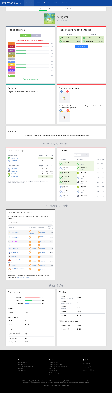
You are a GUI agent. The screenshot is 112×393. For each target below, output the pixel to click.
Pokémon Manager (54, 373)
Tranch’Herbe (66, 38)
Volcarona (12, 256)
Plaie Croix (14, 174)
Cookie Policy (86, 368)
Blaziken (12, 265)
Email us (87, 360)
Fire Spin (32, 248)
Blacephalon (13, 232)
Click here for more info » (24, 277)
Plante (11, 76)
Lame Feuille (65, 41)
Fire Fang (32, 242)
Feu (11, 43)
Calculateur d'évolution (55, 364)
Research (65, 3)
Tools (38, 3)
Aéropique (14, 168)
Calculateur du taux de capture (58, 366)
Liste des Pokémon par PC (25, 366)
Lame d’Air (14, 160)
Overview (43, 9)
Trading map (52, 375)
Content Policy (87, 366)
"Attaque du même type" (34, 181)
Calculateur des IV (54, 362)
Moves (51, 9)
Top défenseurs (22, 364)
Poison (11, 50)
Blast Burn (42, 265)
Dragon (11, 70)
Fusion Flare (42, 242)
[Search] (101, 2)
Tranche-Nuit (14, 171)
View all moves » (81, 46)
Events (55, 3)
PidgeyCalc (52, 368)
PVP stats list (21, 371)
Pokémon (29, 3)
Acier (11, 59)
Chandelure (13, 248)
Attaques (20, 368)
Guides (46, 3)
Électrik (11, 64)
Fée (11, 73)
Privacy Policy (86, 364)
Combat (11, 46)
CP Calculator (53, 371)
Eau (11, 62)
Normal (11, 53)
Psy (11, 67)
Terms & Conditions (88, 370)
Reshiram (12, 241)
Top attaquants (22, 362)
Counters (59, 9)
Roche (11, 56)
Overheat (41, 232)
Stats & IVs (68, 9)
